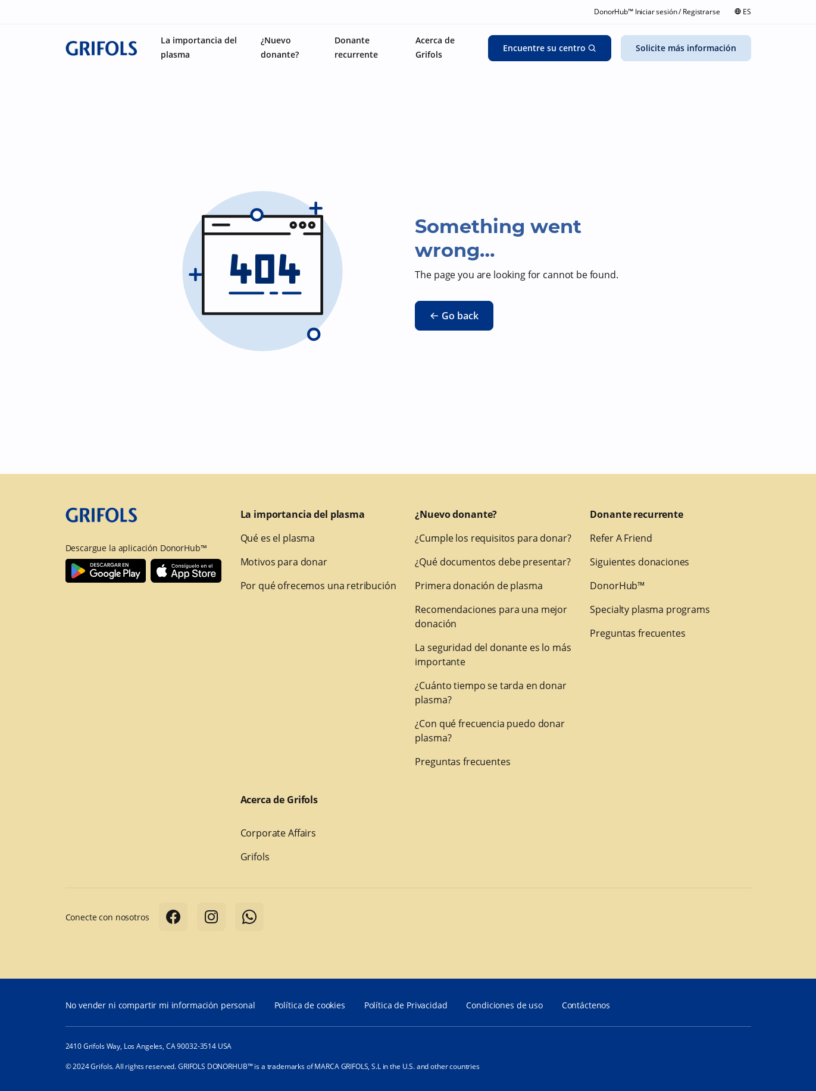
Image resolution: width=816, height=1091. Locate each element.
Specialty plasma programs (649, 609)
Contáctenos (586, 1005)
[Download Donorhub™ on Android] (105, 571)
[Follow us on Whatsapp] (249, 917)
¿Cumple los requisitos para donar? (493, 538)
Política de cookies (309, 1005)
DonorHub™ (617, 585)
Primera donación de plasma (478, 585)
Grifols (255, 856)
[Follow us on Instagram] (211, 917)
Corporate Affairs (278, 833)
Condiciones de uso (504, 1005)
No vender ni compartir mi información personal (160, 1005)
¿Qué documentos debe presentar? (492, 561)
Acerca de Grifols (279, 799)
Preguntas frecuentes (462, 761)
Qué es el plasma (277, 538)
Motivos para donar (283, 561)
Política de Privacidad (406, 1005)
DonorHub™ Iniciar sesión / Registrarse (657, 12)
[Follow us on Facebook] (173, 917)
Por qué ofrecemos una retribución (318, 585)
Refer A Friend (621, 538)
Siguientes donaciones (639, 561)
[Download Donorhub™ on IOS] (186, 571)
